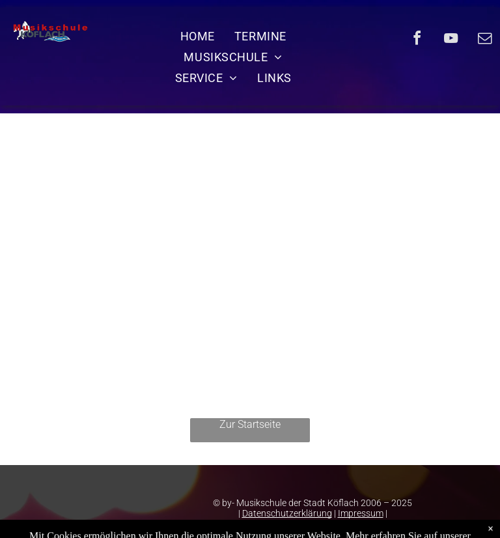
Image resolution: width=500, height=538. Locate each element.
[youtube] (450, 40)
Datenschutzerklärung (287, 513)
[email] (484, 40)
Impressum (360, 513)
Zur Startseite (250, 424)
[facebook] (416, 40)
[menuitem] (198, 35)
